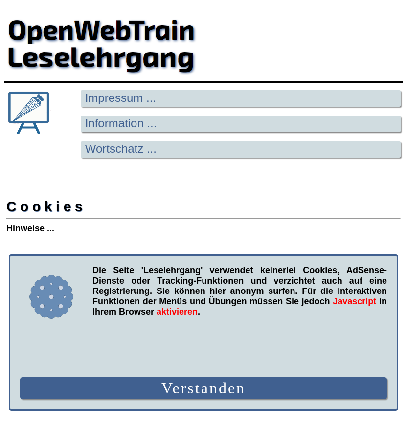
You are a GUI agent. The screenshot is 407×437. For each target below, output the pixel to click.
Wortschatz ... (121, 148)
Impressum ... (120, 97)
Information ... (121, 123)
